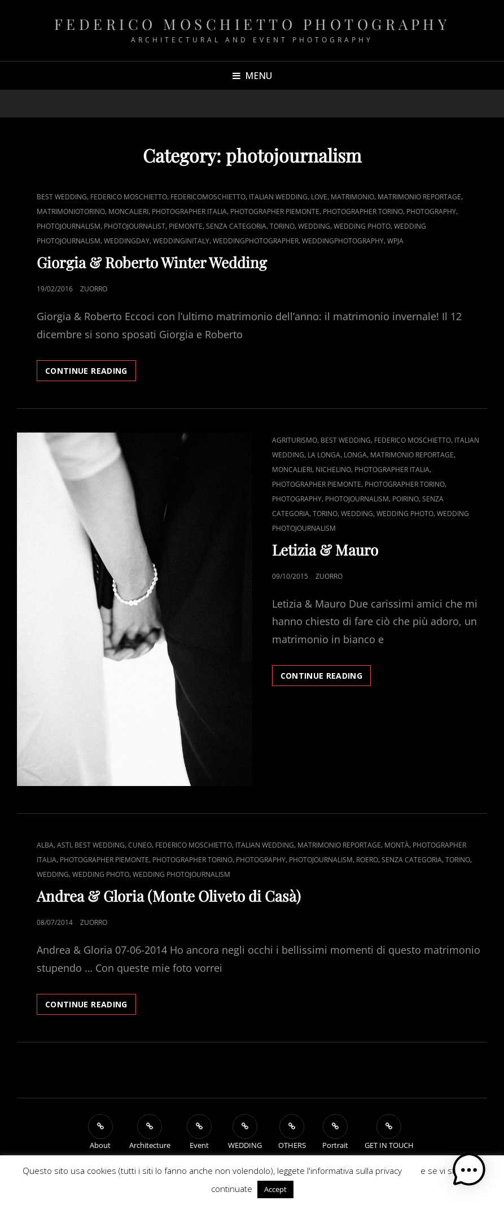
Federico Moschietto (128, 197)
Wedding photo (362, 226)
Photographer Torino (363, 211)
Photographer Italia (189, 211)
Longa (355, 455)
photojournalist (134, 226)
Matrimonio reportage (419, 197)
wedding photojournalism (181, 874)
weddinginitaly (181, 241)
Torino (282, 226)
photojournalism (68, 226)
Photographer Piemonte (274, 211)
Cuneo (140, 845)
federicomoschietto (208, 197)
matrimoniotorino (71, 211)
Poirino (405, 499)
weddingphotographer (256, 241)
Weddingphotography (343, 241)
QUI (411, 1170)
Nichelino (333, 469)
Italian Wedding (278, 197)
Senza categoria (236, 226)
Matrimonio (352, 197)
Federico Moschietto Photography (252, 24)
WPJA (395, 241)
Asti (64, 845)
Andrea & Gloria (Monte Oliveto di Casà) (169, 896)
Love (319, 197)
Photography (431, 211)
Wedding (314, 226)
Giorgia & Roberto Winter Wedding (152, 262)
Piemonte (186, 226)
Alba (45, 845)
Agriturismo (294, 440)
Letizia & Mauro (325, 550)
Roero (367, 860)
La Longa (324, 455)
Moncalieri (128, 211)
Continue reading (90, 372)
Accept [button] (275, 1189)
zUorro (93, 289)
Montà (396, 845)
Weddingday (127, 241)
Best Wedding (62, 197)
